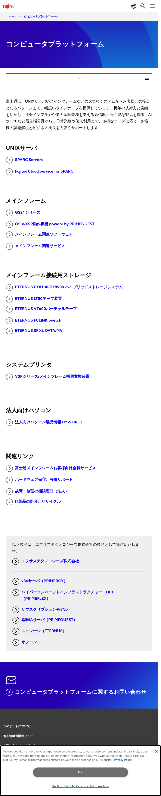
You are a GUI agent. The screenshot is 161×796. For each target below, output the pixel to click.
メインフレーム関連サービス (35, 246)
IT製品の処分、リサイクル (33, 501)
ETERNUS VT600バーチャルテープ (41, 309)
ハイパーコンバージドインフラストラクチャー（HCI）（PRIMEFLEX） (64, 595)
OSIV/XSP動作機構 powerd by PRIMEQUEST (50, 224)
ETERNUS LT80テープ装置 (34, 299)
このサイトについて (16, 726)
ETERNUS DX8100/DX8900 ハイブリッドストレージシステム (64, 287)
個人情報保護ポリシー (18, 736)
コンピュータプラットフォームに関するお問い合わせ (76, 692)
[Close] (156, 751)
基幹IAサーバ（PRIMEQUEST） (44, 620)
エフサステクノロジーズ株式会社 (45, 561)
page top (153, 720)
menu (113, 78)
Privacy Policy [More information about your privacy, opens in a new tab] (123, 759)
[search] (142, 5)
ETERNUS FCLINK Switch (33, 320)
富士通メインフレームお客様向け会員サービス (51, 468)
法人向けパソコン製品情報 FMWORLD (44, 422)
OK (80, 772)
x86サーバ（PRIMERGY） (39, 581)
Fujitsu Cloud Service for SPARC (39, 171)
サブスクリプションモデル (40, 609)
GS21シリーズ (23, 212)
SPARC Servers (24, 160)
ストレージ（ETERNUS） (39, 631)
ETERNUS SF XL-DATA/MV (34, 331)
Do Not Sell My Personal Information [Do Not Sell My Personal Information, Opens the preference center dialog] (80, 786)
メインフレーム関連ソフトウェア (39, 234)
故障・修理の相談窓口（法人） (37, 491)
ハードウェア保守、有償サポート (39, 480)
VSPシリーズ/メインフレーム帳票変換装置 (47, 376)
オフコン (24, 642)
